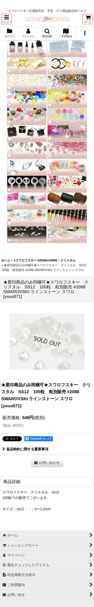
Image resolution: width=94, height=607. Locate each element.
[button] (6, 19)
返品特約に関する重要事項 (25, 449)
